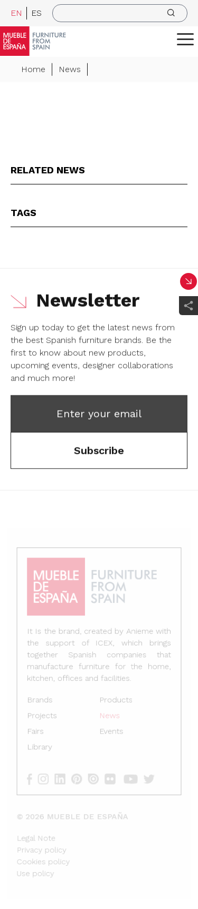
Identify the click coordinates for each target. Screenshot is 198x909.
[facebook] (34, 778)
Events (110, 731)
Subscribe (99, 451)
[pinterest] (80, 778)
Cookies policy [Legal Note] (45, 858)
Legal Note (37, 834)
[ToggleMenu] (185, 39)
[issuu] (96, 778)
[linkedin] (64, 778)
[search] (119, 13)
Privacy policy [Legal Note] (43, 846)
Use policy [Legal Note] (37, 869)
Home (33, 70)
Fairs (37, 731)
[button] (185, 39)
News (70, 70)
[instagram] (48, 778)
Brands (41, 701)
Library (41, 746)
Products (115, 701)
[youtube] (132, 778)
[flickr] (113, 778)
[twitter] (150, 778)
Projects (43, 716)
